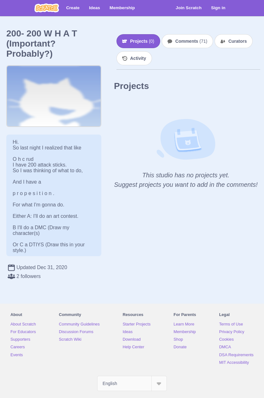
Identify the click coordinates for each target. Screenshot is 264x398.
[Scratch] (47, 8)
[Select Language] (132, 383)
